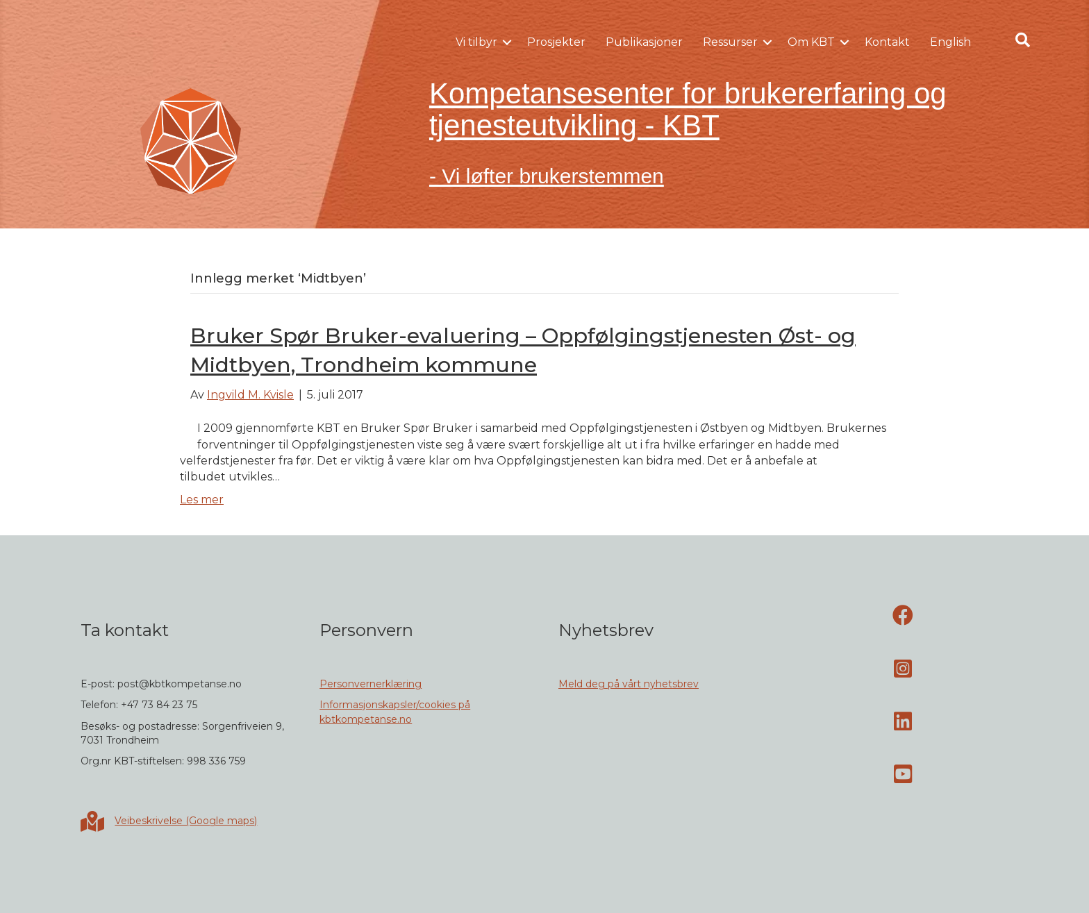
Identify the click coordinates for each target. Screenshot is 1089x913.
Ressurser (730, 42)
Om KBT (811, 42)
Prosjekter (556, 42)
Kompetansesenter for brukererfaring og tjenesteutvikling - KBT (688, 109)
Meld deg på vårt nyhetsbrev (628, 684)
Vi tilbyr (476, 42)
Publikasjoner (644, 42)
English (950, 42)
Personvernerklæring (370, 684)
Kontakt (887, 42)
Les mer (202, 499)
